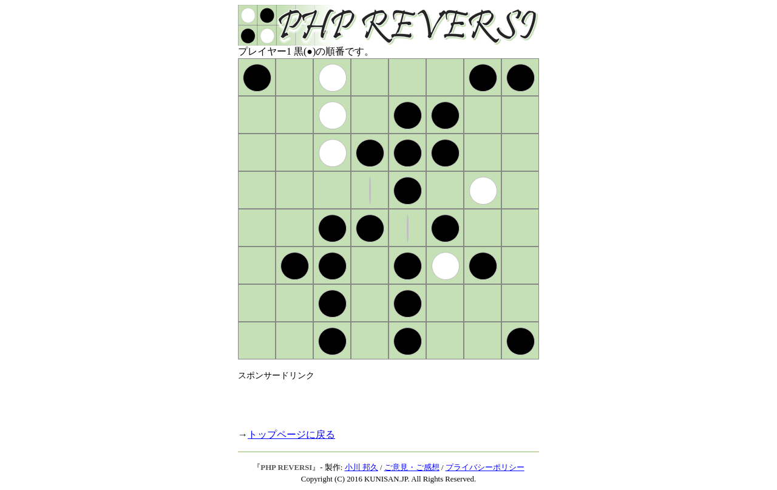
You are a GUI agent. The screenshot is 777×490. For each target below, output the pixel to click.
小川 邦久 (361, 467)
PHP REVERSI (286, 467)
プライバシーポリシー (485, 467)
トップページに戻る (291, 434)
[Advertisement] (380, 399)
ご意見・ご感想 (411, 467)
